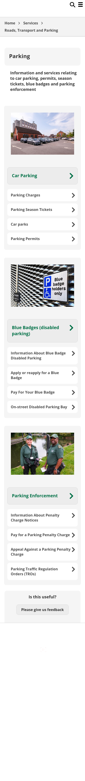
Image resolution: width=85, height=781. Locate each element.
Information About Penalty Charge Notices (35, 518)
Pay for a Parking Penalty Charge (40, 534)
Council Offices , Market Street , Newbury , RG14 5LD (42, 714)
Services (30, 23)
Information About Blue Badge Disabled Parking (38, 356)
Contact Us (42, 673)
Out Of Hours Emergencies (42, 692)
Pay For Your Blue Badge (33, 392)
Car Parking (24, 175)
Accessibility (42, 663)
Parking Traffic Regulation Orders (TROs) (34, 571)
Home (10, 23)
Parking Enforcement (35, 496)
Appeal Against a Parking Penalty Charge (41, 552)
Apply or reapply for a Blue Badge (35, 375)
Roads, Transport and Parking (31, 30)
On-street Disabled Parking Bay (39, 406)
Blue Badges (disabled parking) (35, 330)
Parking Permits (25, 238)
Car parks (19, 224)
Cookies (42, 683)
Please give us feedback (42, 609)
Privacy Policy (42, 702)
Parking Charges (25, 195)
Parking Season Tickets (31, 209)
